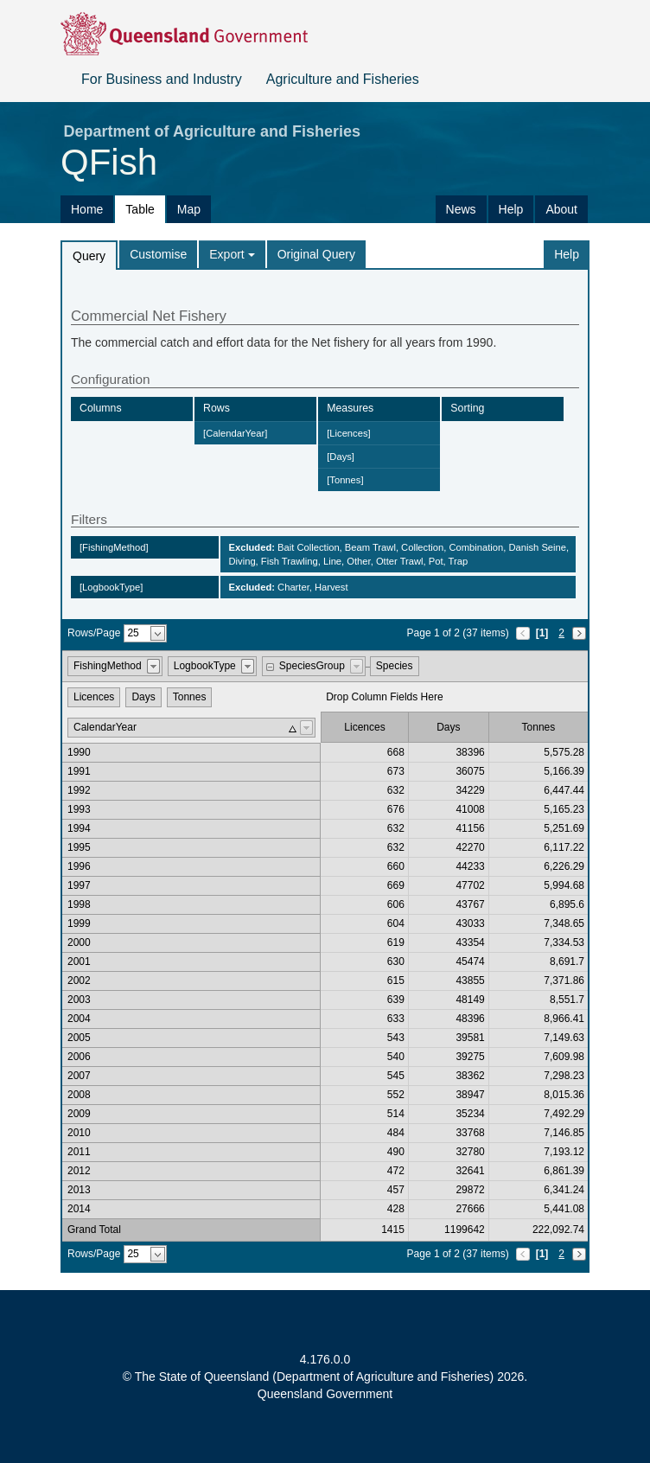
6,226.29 (564, 866)
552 (396, 1095)
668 (396, 752)
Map (189, 209)
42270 (470, 847)
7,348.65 (564, 923)
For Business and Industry (161, 79)
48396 (470, 1019)
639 (396, 999)
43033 (470, 923)
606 (396, 904)
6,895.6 (567, 904)
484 (396, 1133)
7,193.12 (564, 1152)
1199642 (464, 1229)
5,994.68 (564, 885)
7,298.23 (564, 1076)
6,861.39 (564, 1171)
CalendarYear (105, 727)
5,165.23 (564, 809)
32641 (470, 1171)
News (461, 209)
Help (511, 209)
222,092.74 (558, 1229)
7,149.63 (564, 1038)
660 (396, 866)
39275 (470, 1057)
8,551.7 (567, 999)
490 (396, 1152)
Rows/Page (93, 633)
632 (396, 790)
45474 (470, 961)
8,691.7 (567, 961)
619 (396, 942)
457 (396, 1190)
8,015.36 (564, 1095)
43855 (470, 980)
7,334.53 (564, 942)
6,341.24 (564, 1190)
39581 (470, 1038)
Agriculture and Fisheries (342, 79)
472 (396, 1171)
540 (396, 1057)
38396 (470, 752)
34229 (470, 790)
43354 (470, 942)
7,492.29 (564, 1114)
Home (87, 209)
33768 (470, 1133)
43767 (470, 904)
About (561, 209)
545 (396, 1076)
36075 (470, 771)
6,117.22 (564, 847)
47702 (470, 885)
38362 (470, 1076)
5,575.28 (564, 752)
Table (139, 209)
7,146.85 (564, 1133)
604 (396, 923)
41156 (470, 828)
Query (89, 256)
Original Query (316, 254)
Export (231, 254)
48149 (470, 999)
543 (396, 1038)
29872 (470, 1190)
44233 (470, 866)
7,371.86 (564, 980)
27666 (470, 1209)
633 (396, 1019)
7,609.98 (564, 1057)
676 (396, 809)
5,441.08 (564, 1209)
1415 (393, 1229)
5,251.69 (564, 828)
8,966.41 (564, 1019)
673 (396, 771)
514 (396, 1114)
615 (396, 980)
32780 (470, 1152)
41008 (470, 809)
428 (396, 1209)
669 (396, 885)
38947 (470, 1095)
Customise (158, 254)
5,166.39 (564, 771)
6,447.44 (564, 790)
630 (396, 961)
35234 (470, 1114)
